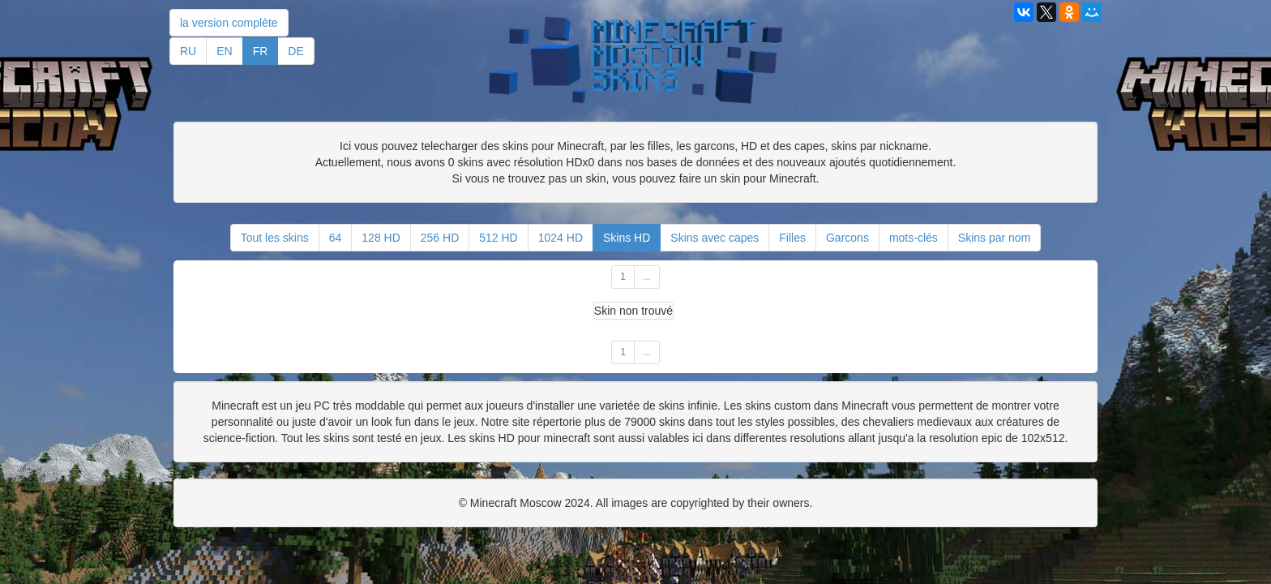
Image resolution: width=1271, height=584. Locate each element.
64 (335, 237)
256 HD (440, 237)
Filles (792, 237)
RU (188, 51)
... (647, 276)
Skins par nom (994, 237)
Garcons (847, 237)
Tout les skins (275, 237)
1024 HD (560, 237)
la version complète (229, 22)
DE (295, 51)
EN (224, 51)
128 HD (381, 237)
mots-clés (913, 237)
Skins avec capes (714, 237)
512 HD (498, 237)
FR (260, 51)
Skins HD (626, 237)
